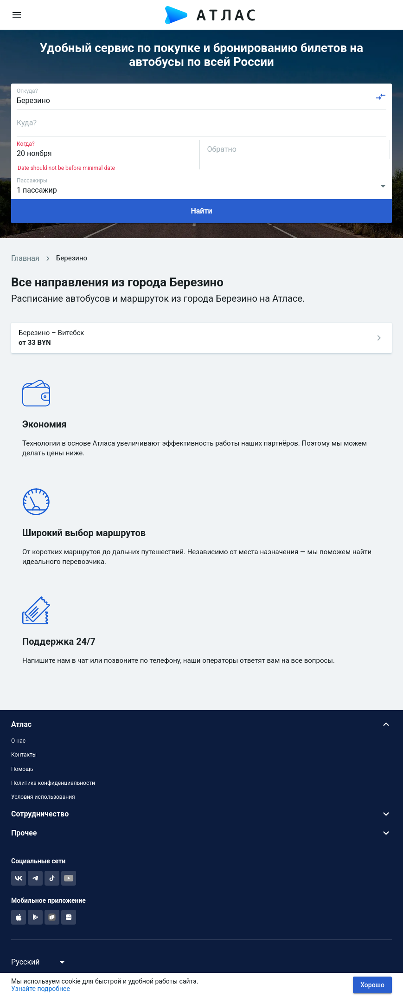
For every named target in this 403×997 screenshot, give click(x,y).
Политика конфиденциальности (53, 783)
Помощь (22, 769)
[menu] (17, 15)
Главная (25, 258)
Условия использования (43, 797)
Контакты (24, 754)
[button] (201, 724)
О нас (18, 741)
